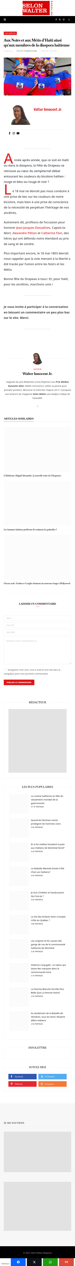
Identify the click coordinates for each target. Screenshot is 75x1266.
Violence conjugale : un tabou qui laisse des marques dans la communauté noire (49, 970)
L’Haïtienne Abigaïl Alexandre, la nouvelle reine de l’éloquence (32, 475)
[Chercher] (69, 19)
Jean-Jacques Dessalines (33, 228)
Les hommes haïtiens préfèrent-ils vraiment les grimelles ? (30, 529)
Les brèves (10, 33)
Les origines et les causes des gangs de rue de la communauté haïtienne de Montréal (49, 946)
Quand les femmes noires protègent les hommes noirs (49, 824)
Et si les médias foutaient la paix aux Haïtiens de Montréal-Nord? (49, 848)
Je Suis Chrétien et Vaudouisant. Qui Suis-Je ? (49, 896)
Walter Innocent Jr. (37, 373)
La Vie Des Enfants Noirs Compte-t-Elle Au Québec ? (49, 920)
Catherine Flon (51, 233)
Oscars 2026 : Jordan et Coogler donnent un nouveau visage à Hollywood (37, 583)
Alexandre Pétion (24, 233)
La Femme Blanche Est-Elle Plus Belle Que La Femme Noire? (49, 992)
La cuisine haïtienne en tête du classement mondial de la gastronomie (49, 801)
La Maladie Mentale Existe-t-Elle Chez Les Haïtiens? (49, 872)
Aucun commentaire (26, 51)
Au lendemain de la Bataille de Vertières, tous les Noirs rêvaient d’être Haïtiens (49, 1019)
